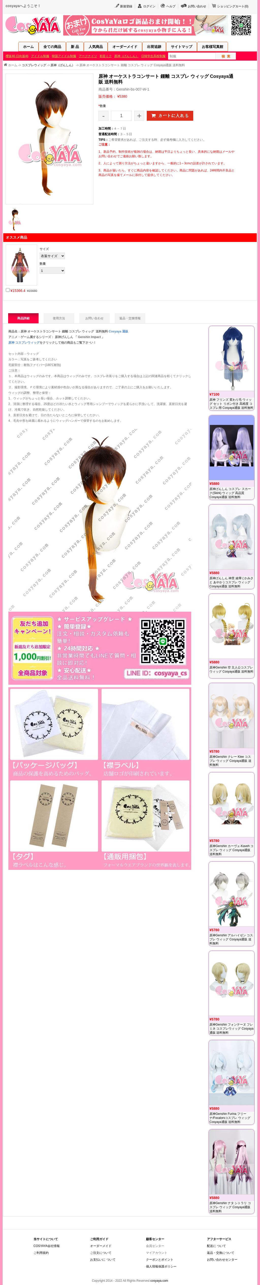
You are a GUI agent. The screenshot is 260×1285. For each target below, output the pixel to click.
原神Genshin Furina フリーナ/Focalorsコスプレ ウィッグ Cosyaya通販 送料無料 (229, 1118)
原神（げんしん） (126, 56)
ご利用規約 (41, 1253)
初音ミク (106, 56)
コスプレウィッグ (34, 65)
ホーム (28, 47)
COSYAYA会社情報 (47, 1246)
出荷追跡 (154, 47)
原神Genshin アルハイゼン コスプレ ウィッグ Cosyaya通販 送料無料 (231, 939)
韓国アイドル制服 (64, 56)
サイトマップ (181, 47)
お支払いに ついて (102, 1259)
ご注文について (100, 1253)
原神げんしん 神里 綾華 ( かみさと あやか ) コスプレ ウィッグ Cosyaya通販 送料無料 (231, 582)
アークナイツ (88, 56)
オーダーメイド (124, 47)
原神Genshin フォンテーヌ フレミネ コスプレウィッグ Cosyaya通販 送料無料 (231, 1028)
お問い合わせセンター (222, 1259)
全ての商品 (52, 47)
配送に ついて (216, 1246)
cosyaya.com (159, 1280)
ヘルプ (170, 6)
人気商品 (96, 47)
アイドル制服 (40, 56)
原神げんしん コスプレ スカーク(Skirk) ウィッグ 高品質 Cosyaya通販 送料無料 (230, 493)
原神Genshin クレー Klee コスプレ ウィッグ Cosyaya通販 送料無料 (230, 761)
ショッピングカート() (232, 6)
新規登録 (126, 6)
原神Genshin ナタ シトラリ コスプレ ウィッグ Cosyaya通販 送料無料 (230, 1207)
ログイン (149, 6)
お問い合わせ (197, 6)
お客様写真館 (212, 47)
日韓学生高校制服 (153, 56)
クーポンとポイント (159, 1259)
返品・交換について (220, 1253)
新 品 (75, 47)
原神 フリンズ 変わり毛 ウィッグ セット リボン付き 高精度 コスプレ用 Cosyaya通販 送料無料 (231, 404)
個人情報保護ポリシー (161, 1266)
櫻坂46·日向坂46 (17, 56)
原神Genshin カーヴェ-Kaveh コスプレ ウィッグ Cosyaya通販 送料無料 (231, 850)
